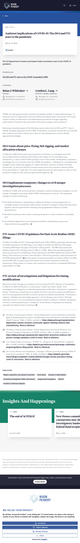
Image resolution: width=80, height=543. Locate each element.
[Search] (64, 5)
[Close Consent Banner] (40, 535)
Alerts (5, 16)
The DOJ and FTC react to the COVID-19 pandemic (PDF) (25, 77)
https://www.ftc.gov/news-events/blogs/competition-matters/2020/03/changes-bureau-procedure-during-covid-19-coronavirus (39, 356)
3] (24, 258)
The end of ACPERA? (22, 416)
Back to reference (27, 325)
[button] (17, 99)
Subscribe (40, 482)
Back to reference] (42, 347)
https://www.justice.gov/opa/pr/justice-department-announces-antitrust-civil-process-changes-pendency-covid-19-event (38, 336)
